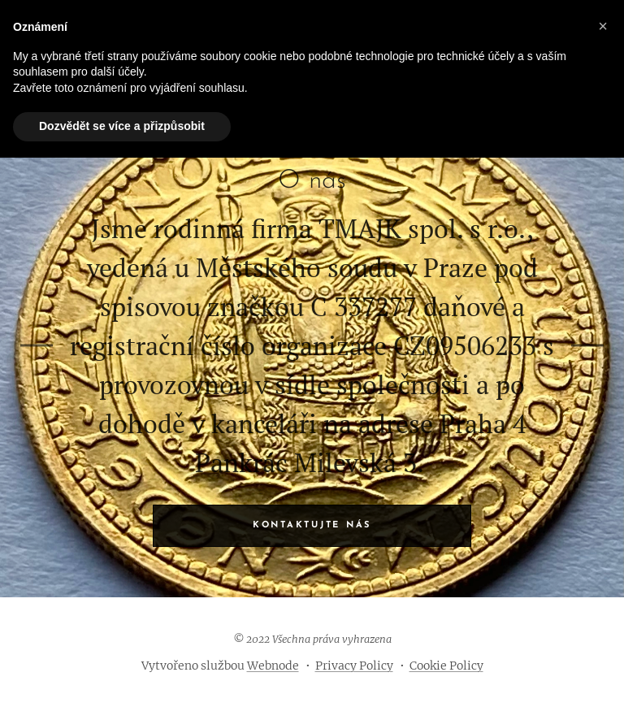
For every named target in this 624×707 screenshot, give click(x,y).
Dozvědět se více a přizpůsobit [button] (122, 125)
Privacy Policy (354, 665)
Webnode (273, 665)
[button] (603, 26)
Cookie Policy (446, 665)
